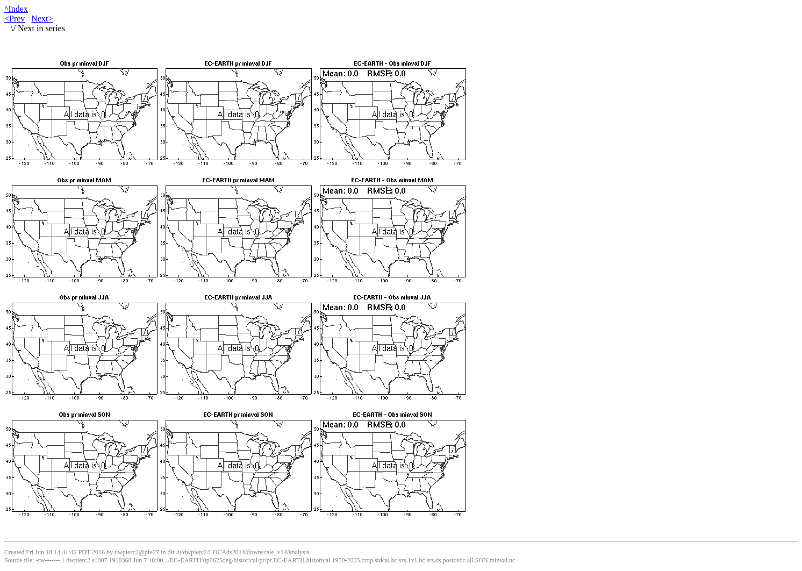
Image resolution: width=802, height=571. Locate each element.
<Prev (14, 18)
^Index (16, 8)
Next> (42, 18)
